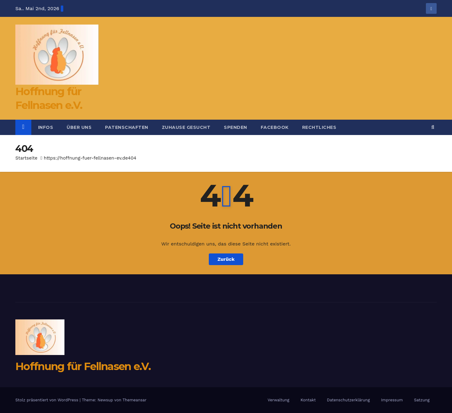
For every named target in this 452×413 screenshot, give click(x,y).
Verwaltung (278, 400)
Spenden (235, 127)
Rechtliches (319, 127)
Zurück (226, 259)
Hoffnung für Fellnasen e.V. (82, 366)
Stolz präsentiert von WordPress (47, 400)
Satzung (422, 400)
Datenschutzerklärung (348, 400)
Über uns (79, 127)
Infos (45, 127)
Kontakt (308, 400)
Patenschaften (126, 127)
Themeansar (134, 400)
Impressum (392, 400)
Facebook (275, 127)
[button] (432, 127)
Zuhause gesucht (186, 127)
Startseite (26, 158)
